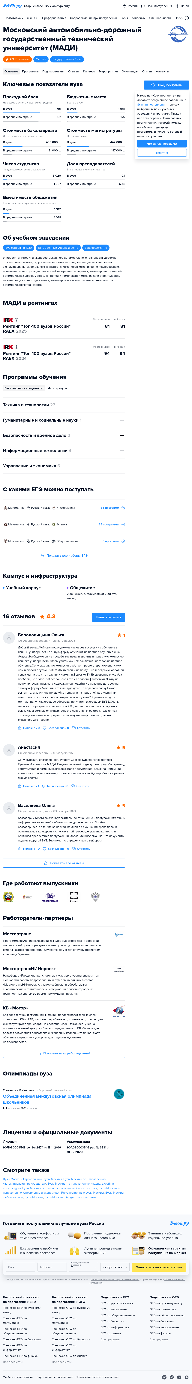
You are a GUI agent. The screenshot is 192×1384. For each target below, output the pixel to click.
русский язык (40, 508)
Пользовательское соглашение (97, 1377)
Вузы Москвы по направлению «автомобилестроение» (59, 1188)
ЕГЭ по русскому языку (117, 1303)
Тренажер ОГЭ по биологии (71, 1339)
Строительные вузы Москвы (42, 1179)
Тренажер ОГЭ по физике (69, 1356)
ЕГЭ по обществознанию (118, 1315)
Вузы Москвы (12, 1179)
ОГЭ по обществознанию (167, 1315)
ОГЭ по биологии (162, 1321)
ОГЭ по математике (163, 1309)
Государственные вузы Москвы (82, 1193)
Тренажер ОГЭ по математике (64, 1320)
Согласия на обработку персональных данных (115, 1279)
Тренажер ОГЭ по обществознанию (64, 1331)
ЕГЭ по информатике (115, 1327)
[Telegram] (172, 1377)
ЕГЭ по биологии (112, 1321)
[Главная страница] (12, 6)
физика (61, 524)
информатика (65, 508)
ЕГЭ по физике (111, 1333)
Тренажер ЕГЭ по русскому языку (21, 1310)
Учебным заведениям (18, 1377)
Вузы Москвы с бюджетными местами (71, 1197)
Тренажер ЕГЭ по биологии (22, 1339)
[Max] (186, 1377)
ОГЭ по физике (160, 1333)
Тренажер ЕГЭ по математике (15, 1320)
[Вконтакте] (164, 1377)
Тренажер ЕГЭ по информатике (15, 1348)
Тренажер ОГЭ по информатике (64, 1348)
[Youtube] (179, 1377)
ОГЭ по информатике (164, 1327)
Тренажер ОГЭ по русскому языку (71, 1310)
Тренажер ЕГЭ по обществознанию (15, 1331)
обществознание (68, 541)
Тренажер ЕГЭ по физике (20, 1356)
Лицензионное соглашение (54, 1377)
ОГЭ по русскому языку (166, 1303)
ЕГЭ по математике (114, 1309)
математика (16, 508)
